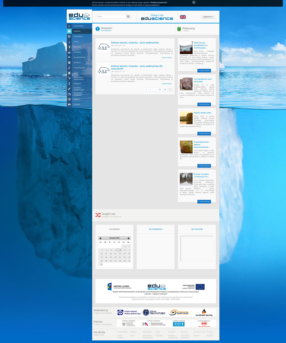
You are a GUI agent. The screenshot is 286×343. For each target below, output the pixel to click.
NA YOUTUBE (197, 229)
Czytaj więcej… (167, 57)
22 (124, 257)
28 (120, 261)
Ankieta (196, 336)
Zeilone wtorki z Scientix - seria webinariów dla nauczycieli (137, 67)
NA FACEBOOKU (156, 229)
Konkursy (159, 336)
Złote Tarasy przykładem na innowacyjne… (200, 45)
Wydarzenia (147, 332)
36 (165, 89)
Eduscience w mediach (185, 337)
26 (110, 261)
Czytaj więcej (204, 70)
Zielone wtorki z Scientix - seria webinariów (135, 42)
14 (120, 253)
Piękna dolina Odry (202, 112)
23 (129, 257)
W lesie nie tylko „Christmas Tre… (201, 175)
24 (101, 261)
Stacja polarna (120, 337)
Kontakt (209, 336)
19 (110, 257)
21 (120, 257)
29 (124, 261)
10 (101, 253)
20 (115, 257)
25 (106, 261)
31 (101, 264)
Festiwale (184, 332)
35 (160, 89)
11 (106, 253)
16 (129, 253)
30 (129, 261)
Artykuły (209, 332)
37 (170, 89)
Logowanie (207, 16)
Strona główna (106, 30)
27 (115, 261)
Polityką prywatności (159, 2)
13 (115, 253)
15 (124, 253)
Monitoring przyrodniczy (148, 337)
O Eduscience (122, 332)
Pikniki (158, 332)
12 (110, 253)
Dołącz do (157, 16)
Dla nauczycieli (199, 332)
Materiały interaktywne (173, 337)
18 (106, 257)
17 (101, 257)
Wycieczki (171, 332)
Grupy (132, 336)
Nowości (133, 332)
